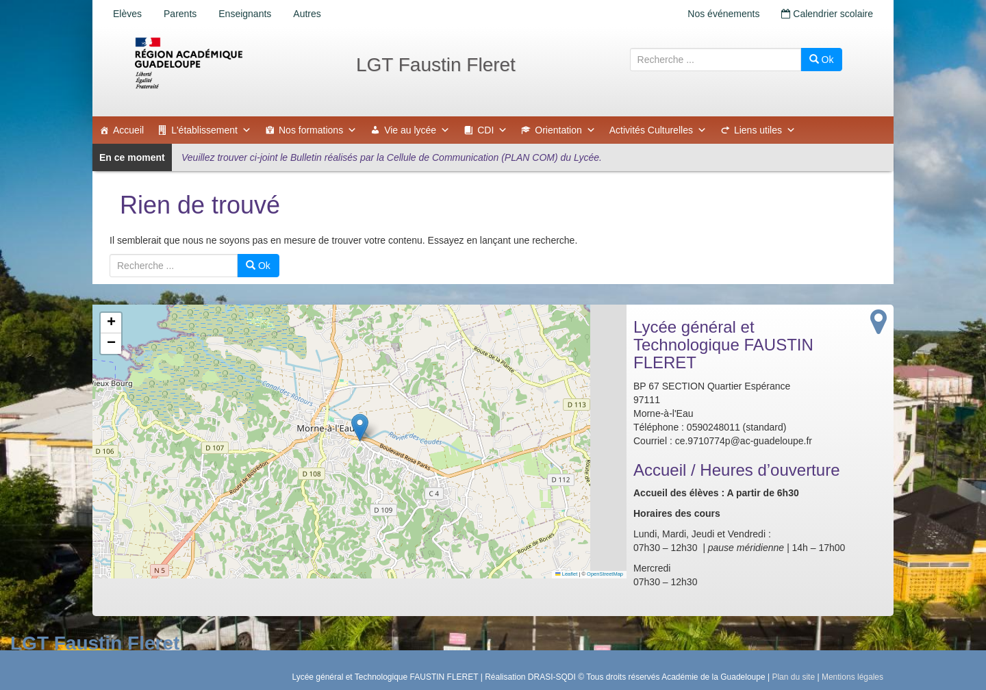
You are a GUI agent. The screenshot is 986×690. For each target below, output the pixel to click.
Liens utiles (765, 130)
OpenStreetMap (605, 574)
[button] (359, 427)
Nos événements (723, 13)
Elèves (127, 13)
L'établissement (211, 130)
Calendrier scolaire (827, 13)
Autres (306, 13)
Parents (180, 13)
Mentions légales (852, 677)
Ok (821, 59)
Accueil (128, 130)
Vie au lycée (417, 130)
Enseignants (244, 13)
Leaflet (566, 574)
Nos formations (318, 130)
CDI (492, 130)
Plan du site (793, 677)
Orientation (565, 130)
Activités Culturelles (658, 130)
